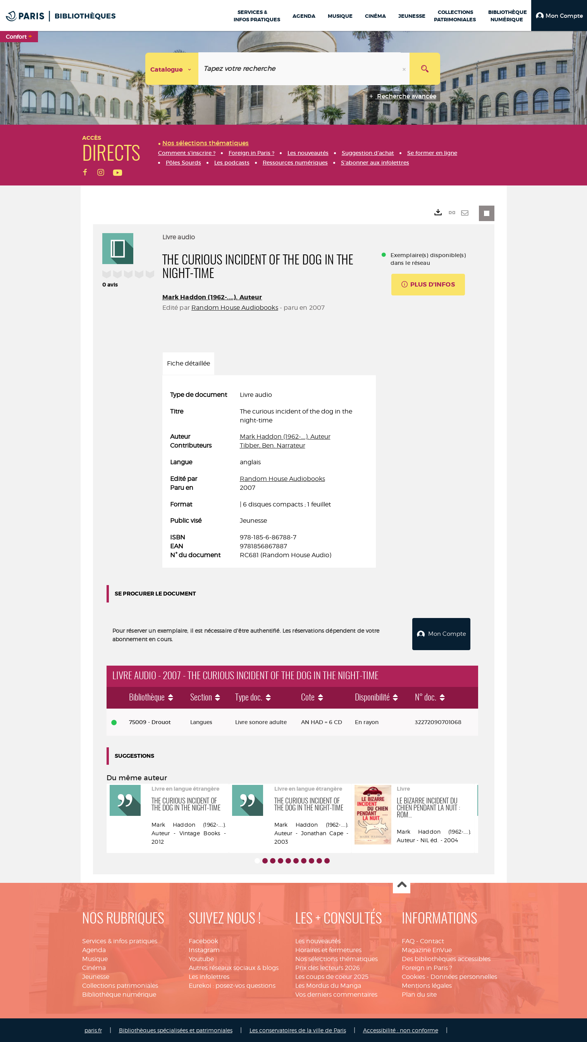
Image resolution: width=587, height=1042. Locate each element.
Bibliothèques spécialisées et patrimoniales (175, 1029)
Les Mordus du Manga (328, 984)
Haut (401, 884)
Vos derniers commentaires (336, 993)
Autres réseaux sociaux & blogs (234, 966)
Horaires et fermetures (328, 949)
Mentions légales (427, 984)
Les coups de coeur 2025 (331, 975)
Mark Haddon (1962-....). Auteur (212, 297)
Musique (95, 958)
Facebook (203, 940)
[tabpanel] (269, 475)
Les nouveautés (318, 940)
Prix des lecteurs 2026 (327, 966)
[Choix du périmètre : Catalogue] (172, 68)
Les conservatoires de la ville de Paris (298, 1029)
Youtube (201, 958)
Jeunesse (95, 975)
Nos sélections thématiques (336, 958)
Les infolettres (209, 975)
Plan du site (419, 993)
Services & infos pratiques (119, 940)
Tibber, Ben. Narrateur (272, 445)
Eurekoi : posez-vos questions (232, 984)
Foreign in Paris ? (427, 966)
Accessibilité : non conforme (400, 1029)
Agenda (94, 949)
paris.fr (93, 1029)
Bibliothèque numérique (119, 993)
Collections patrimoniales (120, 984)
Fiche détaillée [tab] (188, 363)
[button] (559, 15)
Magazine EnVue (427, 949)
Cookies (413, 975)
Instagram (204, 949)
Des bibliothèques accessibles (446, 958)
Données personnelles (463, 975)
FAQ (408, 940)
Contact (432, 940)
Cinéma (94, 966)
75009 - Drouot (150, 721)
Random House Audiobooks (234, 307)
